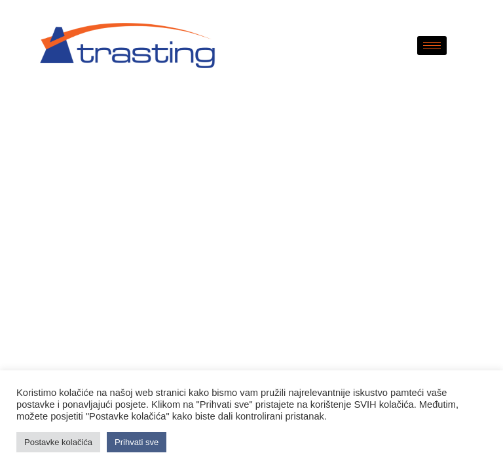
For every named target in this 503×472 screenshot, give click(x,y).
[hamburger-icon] (432, 45)
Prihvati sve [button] (136, 442)
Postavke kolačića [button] (58, 442)
